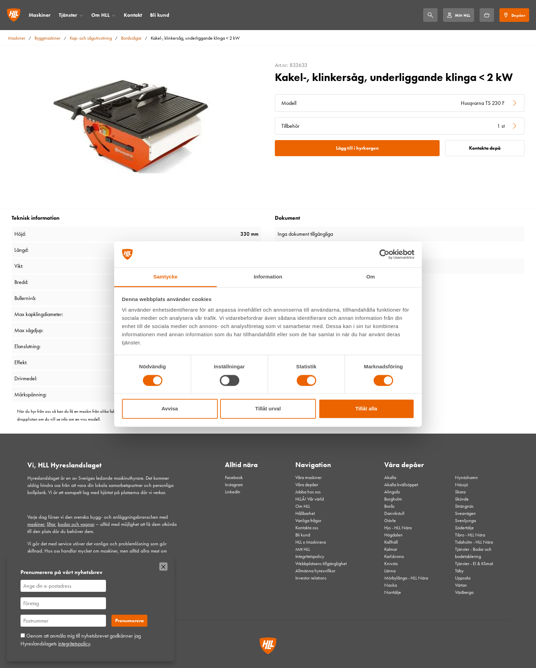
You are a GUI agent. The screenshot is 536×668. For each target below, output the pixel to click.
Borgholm (393, 499)
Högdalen (393, 535)
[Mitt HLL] (458, 15)
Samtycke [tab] (165, 277)
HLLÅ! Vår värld (309, 499)
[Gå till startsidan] (14, 15)
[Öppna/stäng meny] (81, 15)
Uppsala (462, 578)
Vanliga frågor (308, 520)
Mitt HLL (302, 549)
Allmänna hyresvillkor (315, 571)
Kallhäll (391, 542)
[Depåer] (514, 15)
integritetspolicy (74, 643)
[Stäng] (163, 566)
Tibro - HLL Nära (470, 535)
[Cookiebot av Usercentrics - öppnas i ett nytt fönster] (384, 254)
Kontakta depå (484, 148)
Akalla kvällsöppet (401, 485)
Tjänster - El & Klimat (474, 564)
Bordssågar (131, 38)
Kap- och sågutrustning (91, 38)
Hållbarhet (305, 513)
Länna (390, 571)
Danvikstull (394, 513)
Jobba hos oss (308, 492)
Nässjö (461, 485)
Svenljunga (465, 520)
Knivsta (391, 564)
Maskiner (40, 15)
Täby (459, 571)
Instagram (234, 485)
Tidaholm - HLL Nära (474, 542)
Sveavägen (465, 513)
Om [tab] (370, 277)
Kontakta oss (306, 528)
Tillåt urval (268, 409)
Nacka (390, 585)
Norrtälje (392, 592)
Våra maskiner (308, 477)
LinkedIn (232, 492)
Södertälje (464, 528)
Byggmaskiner (48, 38)
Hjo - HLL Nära (398, 528)
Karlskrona (394, 556)
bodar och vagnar (76, 524)
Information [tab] (268, 277)
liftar (51, 524)
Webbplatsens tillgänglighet (321, 564)
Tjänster (68, 15)
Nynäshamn (466, 477)
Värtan (461, 585)
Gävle (390, 520)
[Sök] (430, 15)
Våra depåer (306, 485)
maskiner (35, 524)
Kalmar (390, 549)
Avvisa (170, 409)
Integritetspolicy (309, 556)
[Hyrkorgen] (487, 15)
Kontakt (133, 15)
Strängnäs (464, 506)
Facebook (234, 477)
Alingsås (392, 492)
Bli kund (159, 15)
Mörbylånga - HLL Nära (406, 578)
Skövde (462, 499)
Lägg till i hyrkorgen (357, 148)
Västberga (464, 592)
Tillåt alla (366, 409)
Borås (389, 506)
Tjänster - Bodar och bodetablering (473, 552)
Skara (460, 492)
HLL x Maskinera (310, 542)
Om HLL (100, 15)
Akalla (390, 477)
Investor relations (310, 578)
